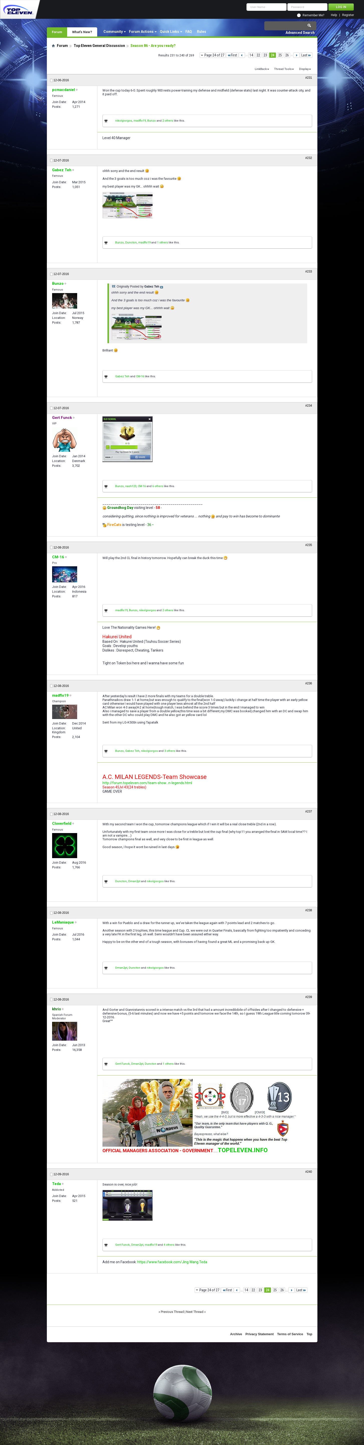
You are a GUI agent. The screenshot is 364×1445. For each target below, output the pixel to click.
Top (309, 1334)
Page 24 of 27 (214, 55)
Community (113, 32)
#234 (308, 405)
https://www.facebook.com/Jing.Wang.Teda (172, 1262)
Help (334, 15)
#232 (308, 158)
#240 (308, 1171)
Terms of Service (290, 1334)
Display (304, 69)
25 (280, 55)
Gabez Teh (122, 376)
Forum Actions (141, 32)
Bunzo (151, 120)
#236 (308, 683)
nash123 (130, 486)
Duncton (131, 242)
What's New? (82, 32)
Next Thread (194, 1312)
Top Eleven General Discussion (99, 46)
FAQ (188, 32)
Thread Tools (283, 69)
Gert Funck (122, 1063)
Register (348, 15)
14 (251, 55)
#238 (308, 910)
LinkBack (261, 69)
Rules (201, 32)
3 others (169, 751)
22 (258, 55)
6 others (157, 486)
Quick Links (169, 32)
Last (306, 55)
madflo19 (140, 120)
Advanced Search (300, 33)
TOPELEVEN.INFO (243, 1150)
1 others (162, 242)
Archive (236, 1334)
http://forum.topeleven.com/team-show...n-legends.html (147, 783)
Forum (57, 32)
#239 (308, 997)
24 (272, 55)
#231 (308, 77)
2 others (167, 120)
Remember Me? (313, 15)
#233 (308, 271)
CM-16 (140, 376)
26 (287, 55)
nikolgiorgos (123, 120)
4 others (169, 1244)
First (232, 55)
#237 (308, 811)
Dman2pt (134, 881)
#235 (308, 545)
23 (265, 55)
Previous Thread (172, 1312)
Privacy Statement (260, 1334)
